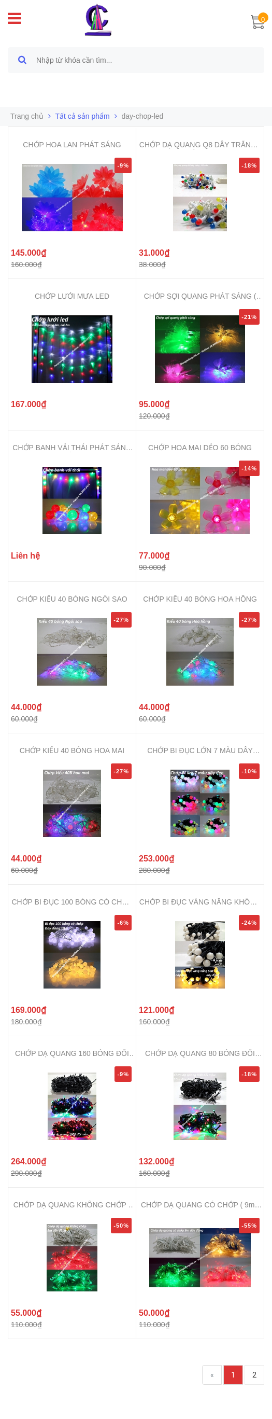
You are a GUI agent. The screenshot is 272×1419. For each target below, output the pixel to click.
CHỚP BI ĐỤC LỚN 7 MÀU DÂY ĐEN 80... (200, 750)
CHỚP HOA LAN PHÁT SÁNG (72, 145)
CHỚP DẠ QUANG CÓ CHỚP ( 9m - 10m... (200, 1205)
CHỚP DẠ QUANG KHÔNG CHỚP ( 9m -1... (72, 1205)
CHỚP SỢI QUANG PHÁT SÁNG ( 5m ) (200, 296)
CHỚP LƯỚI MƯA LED (72, 296)
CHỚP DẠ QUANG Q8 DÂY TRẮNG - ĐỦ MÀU (200, 145)
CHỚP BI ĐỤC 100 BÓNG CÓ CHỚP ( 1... (71, 902)
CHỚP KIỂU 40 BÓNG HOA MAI (72, 750)
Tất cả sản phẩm (82, 116)
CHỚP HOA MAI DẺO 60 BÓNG (200, 447)
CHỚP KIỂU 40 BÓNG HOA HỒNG (200, 599)
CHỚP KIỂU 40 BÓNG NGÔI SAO (72, 599)
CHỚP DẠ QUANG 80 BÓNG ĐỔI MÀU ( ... (200, 1053)
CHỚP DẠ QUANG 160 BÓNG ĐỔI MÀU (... (72, 1053)
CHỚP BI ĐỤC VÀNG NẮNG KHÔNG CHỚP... (200, 902)
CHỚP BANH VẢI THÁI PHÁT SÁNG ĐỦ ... (71, 447)
